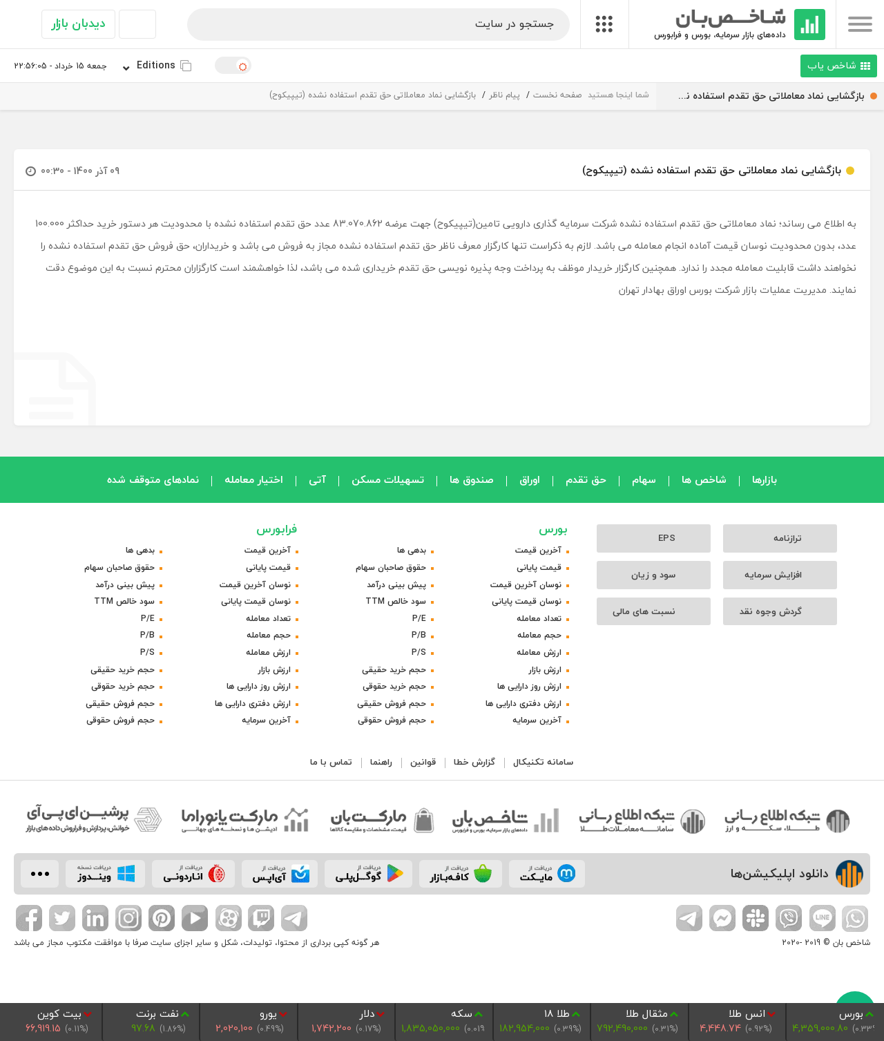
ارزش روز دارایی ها (529, 686)
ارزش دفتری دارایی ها (523, 703)
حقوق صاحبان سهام (391, 567)
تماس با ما (331, 762)
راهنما (381, 762)
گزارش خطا (474, 762)
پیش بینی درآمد (396, 584)
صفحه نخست (557, 95)
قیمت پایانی (539, 567)
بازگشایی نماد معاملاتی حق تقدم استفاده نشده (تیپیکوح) (372, 95)
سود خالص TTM (395, 601)
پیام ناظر (504, 95)
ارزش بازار (545, 669)
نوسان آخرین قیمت (525, 584)
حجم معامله (539, 635)
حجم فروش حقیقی (391, 703)
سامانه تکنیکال (543, 762)
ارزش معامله (539, 652)
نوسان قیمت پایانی (526, 601)
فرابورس (276, 529)
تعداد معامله (539, 618)
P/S (419, 652)
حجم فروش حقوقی (392, 720)
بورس (553, 529)
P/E (419, 618)
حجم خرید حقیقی (394, 669)
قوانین (423, 762)
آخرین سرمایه (536, 720)
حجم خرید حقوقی (394, 686)
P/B (419, 635)
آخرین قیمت (538, 550)
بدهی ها (411, 550)
